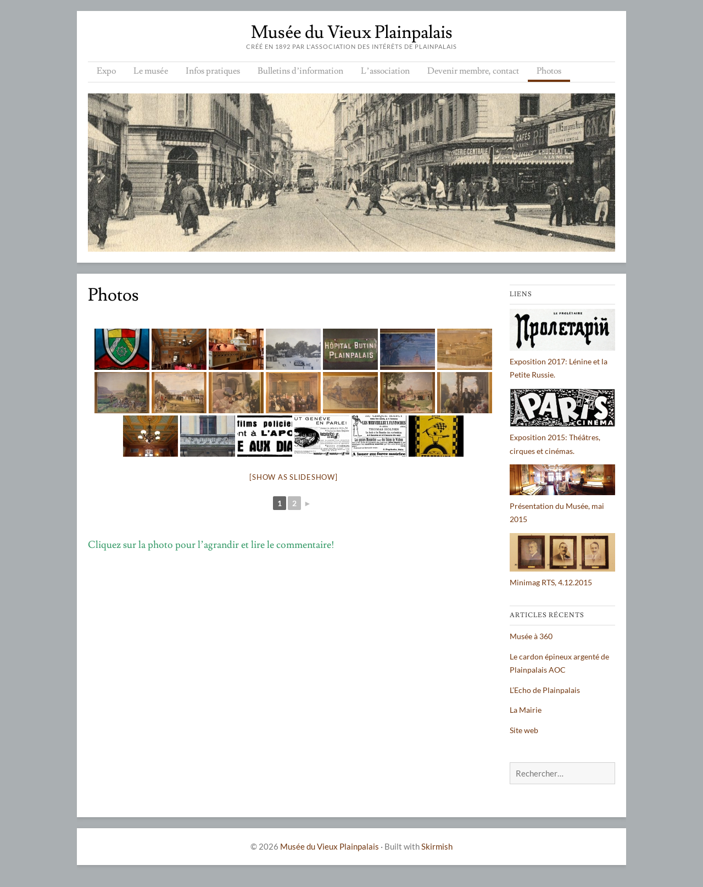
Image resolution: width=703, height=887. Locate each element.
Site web (524, 730)
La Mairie (526, 709)
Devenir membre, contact (473, 70)
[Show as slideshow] (293, 477)
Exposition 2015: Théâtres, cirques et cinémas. (562, 437)
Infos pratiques (213, 70)
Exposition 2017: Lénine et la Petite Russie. (562, 361)
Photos (549, 70)
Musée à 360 (531, 636)
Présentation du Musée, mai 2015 (562, 505)
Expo (106, 70)
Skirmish (437, 846)
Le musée (150, 70)
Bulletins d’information (300, 70)
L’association (385, 70)
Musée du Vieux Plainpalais (352, 32)
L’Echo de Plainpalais (545, 690)
